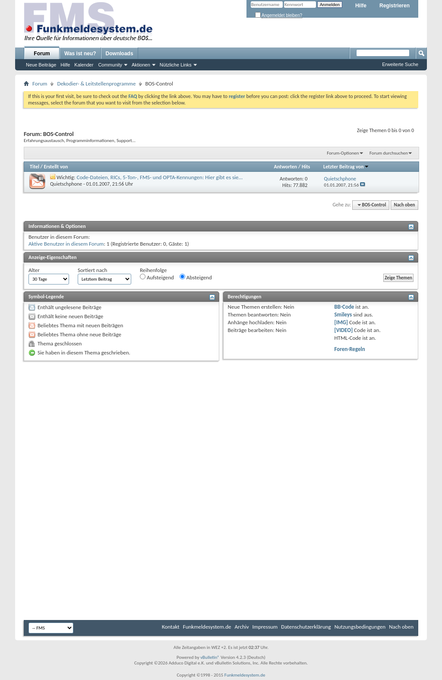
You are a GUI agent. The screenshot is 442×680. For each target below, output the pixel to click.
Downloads (119, 54)
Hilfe (360, 6)
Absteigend (196, 277)
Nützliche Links (176, 64)
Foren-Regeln (349, 349)
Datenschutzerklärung (306, 626)
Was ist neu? (80, 54)
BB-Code (344, 307)
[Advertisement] (221, 427)
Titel (34, 167)
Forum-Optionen (343, 153)
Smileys (343, 314)
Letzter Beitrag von (346, 167)
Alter (34, 270)
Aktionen (141, 64)
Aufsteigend (157, 277)
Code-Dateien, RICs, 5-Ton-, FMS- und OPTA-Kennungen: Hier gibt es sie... (160, 177)
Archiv (242, 626)
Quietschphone (66, 184)
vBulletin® (210, 657)
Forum (42, 54)
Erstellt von (56, 167)
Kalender (83, 64)
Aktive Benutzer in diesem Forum (66, 243)
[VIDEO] (343, 330)
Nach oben (404, 205)
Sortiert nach (92, 270)
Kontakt (171, 626)
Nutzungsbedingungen (360, 626)
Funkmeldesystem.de (207, 626)
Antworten (285, 167)
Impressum (265, 626)
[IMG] (341, 322)
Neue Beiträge (41, 64)
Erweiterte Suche (400, 64)
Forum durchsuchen (388, 153)
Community (110, 64)
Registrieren (394, 6)
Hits (306, 167)
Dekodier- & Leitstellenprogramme (96, 83)
